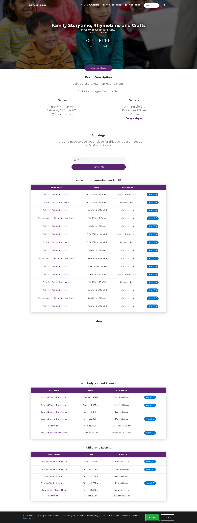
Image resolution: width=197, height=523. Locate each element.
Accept (152, 517)
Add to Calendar (62, 114)
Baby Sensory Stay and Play (53, 490)
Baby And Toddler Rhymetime (56, 202)
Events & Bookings (37, 5)
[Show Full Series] (119, 180)
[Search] (149, 5)
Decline (167, 517)
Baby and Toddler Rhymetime (56, 194)
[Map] (98, 350)
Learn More (28, 518)
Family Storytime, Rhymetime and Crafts (56, 218)
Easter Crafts (53, 426)
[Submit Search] (157, 5)
